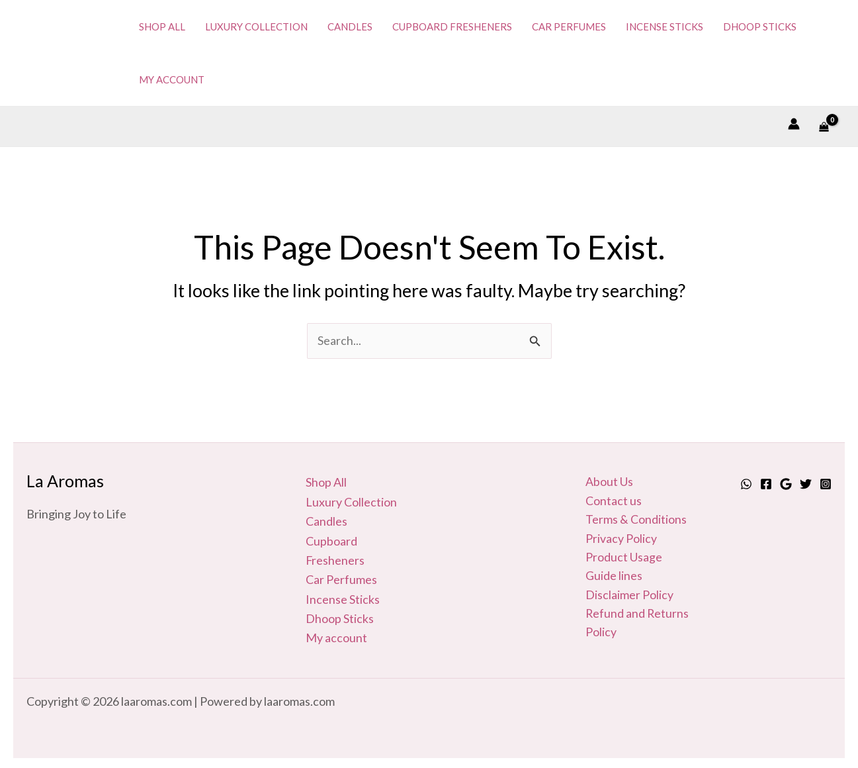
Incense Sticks (343, 597)
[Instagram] (826, 484)
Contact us (613, 502)
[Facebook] (766, 484)
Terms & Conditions (636, 520)
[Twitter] (806, 484)
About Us (609, 482)
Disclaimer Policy (629, 597)
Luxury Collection (351, 502)
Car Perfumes (341, 578)
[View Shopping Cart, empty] (824, 126)
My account (336, 635)
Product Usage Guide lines (623, 568)
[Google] (786, 484)
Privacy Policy (621, 539)
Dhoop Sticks (340, 615)
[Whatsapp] (746, 484)
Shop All (326, 482)
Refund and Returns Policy (637, 625)
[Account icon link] (794, 124)
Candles (326, 520)
